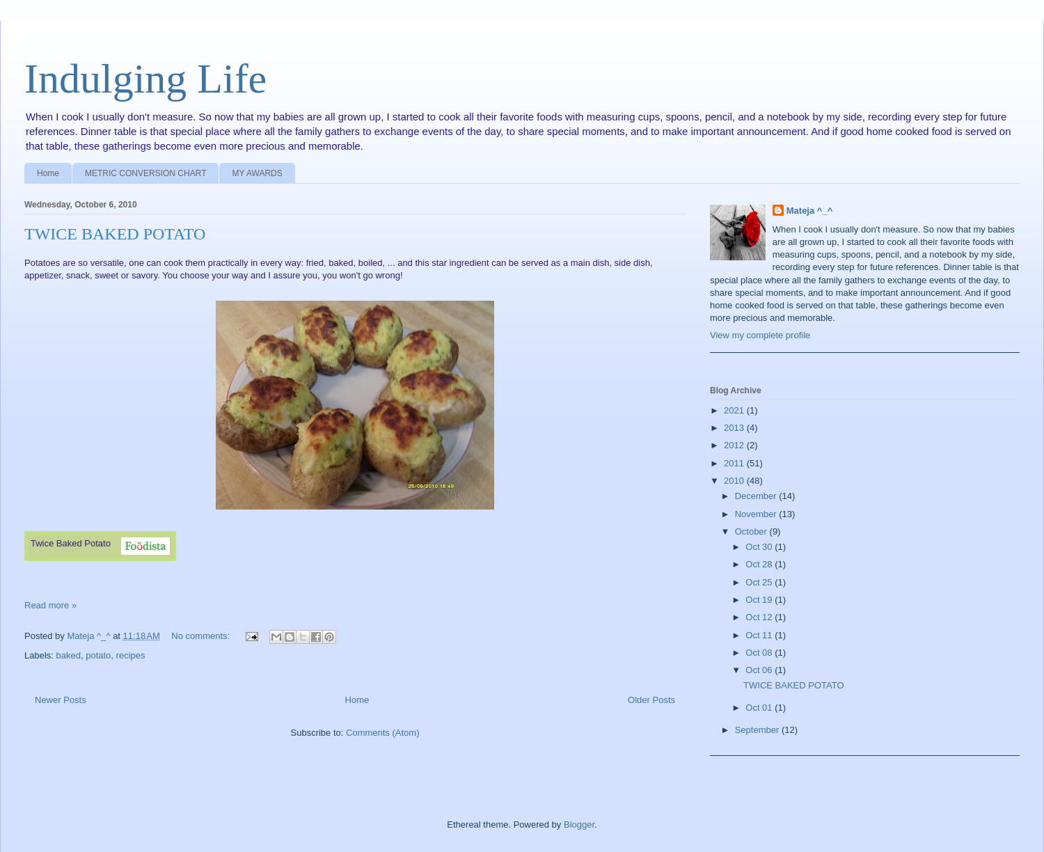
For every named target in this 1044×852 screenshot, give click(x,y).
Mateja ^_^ (809, 210)
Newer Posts (60, 700)
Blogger (579, 824)
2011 (735, 463)
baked (68, 655)
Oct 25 (760, 582)
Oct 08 (760, 652)
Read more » (50, 605)
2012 (735, 445)
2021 (735, 410)
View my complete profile (760, 335)
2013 (735, 428)
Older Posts (651, 700)
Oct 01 (760, 707)
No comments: (201, 636)
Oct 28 (760, 564)
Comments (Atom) (382, 732)
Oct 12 (760, 617)
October (752, 531)
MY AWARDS (257, 173)
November (757, 514)
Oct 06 (760, 670)
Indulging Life (145, 79)
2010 (735, 480)
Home (48, 173)
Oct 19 (760, 599)
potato (98, 655)
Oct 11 (760, 635)
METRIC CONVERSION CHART (145, 173)
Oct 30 (760, 547)
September (758, 730)
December (757, 496)
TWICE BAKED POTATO (114, 234)
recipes (130, 655)
